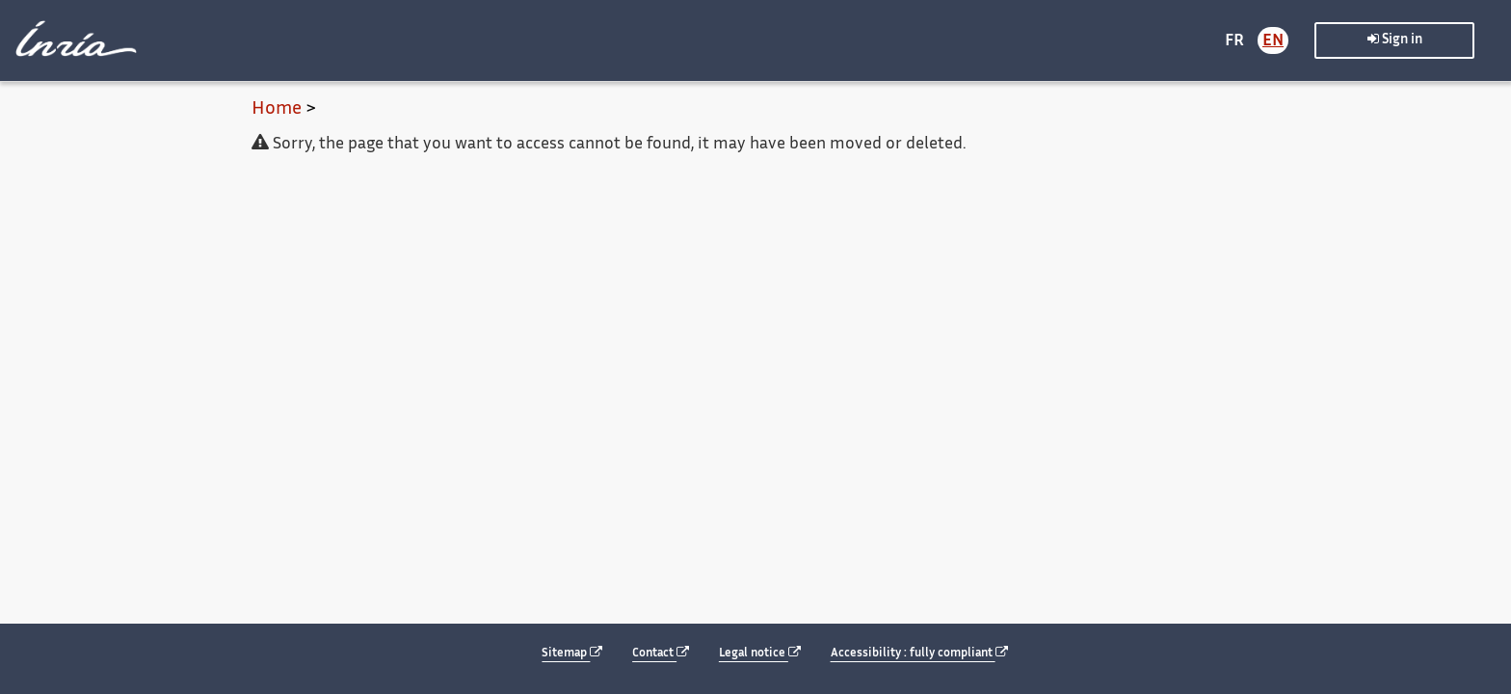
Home (277, 109)
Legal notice (760, 653)
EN (1273, 41)
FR (1234, 41)
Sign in (1394, 39)
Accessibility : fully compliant (919, 653)
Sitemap (572, 653)
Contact (660, 653)
